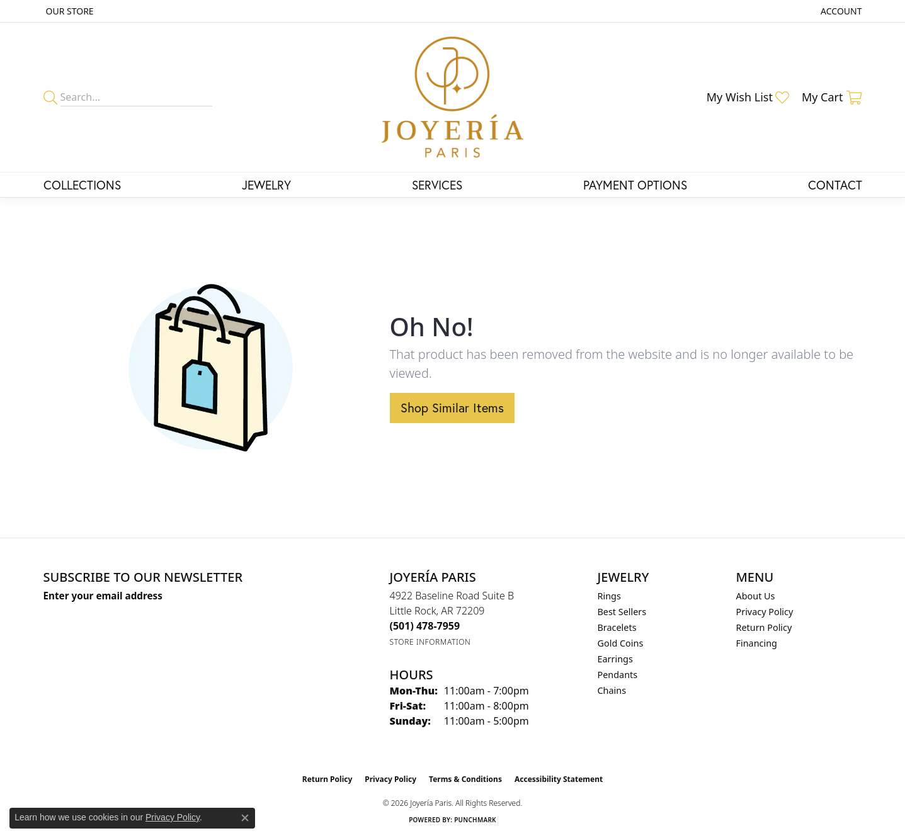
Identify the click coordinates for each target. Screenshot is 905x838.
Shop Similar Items (452, 407)
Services (437, 185)
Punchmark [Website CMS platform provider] (475, 819)
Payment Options (635, 185)
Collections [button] (82, 185)
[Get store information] (430, 642)
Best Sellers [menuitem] (622, 612)
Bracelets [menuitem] (617, 627)
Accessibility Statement (559, 779)
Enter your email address (102, 595)
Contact (835, 185)
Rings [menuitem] (609, 596)
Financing (756, 643)
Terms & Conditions (465, 779)
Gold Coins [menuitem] (621, 643)
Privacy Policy (765, 612)
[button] (840, 11)
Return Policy (764, 627)
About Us (755, 596)
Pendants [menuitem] (618, 675)
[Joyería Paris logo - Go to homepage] (452, 97)
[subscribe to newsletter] (226, 619)
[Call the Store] (425, 626)
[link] (68, 11)
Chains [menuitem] (612, 690)
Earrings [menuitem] (615, 659)
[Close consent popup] (245, 818)
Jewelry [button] (266, 185)
